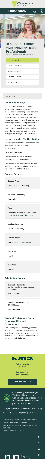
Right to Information (10, 413)
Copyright (6, 409)
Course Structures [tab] (15, 66)
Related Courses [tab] (14, 77)
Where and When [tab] (14, 71)
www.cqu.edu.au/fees (24, 215)
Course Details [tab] (14, 60)
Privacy (39, 409)
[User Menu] (42, 11)
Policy (33, 409)
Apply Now (26, 242)
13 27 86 (22, 367)
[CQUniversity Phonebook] (35, 11)
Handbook (17, 11)
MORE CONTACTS (22, 382)
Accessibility (25, 409)
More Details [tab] (13, 82)
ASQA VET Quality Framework (29, 413)
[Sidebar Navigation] (3, 11)
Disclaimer (15, 409)
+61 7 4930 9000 (22, 374)
